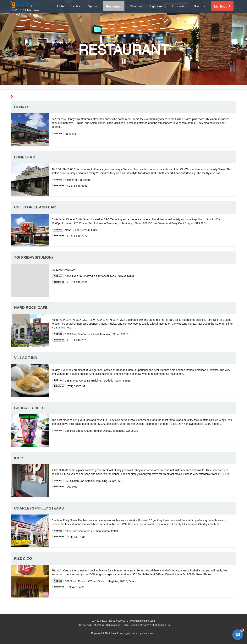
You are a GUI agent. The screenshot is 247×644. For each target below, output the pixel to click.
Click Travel (111, 633)
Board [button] (200, 10)
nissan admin (123, 637)
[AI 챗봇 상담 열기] (237, 634)
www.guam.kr (127, 633)
